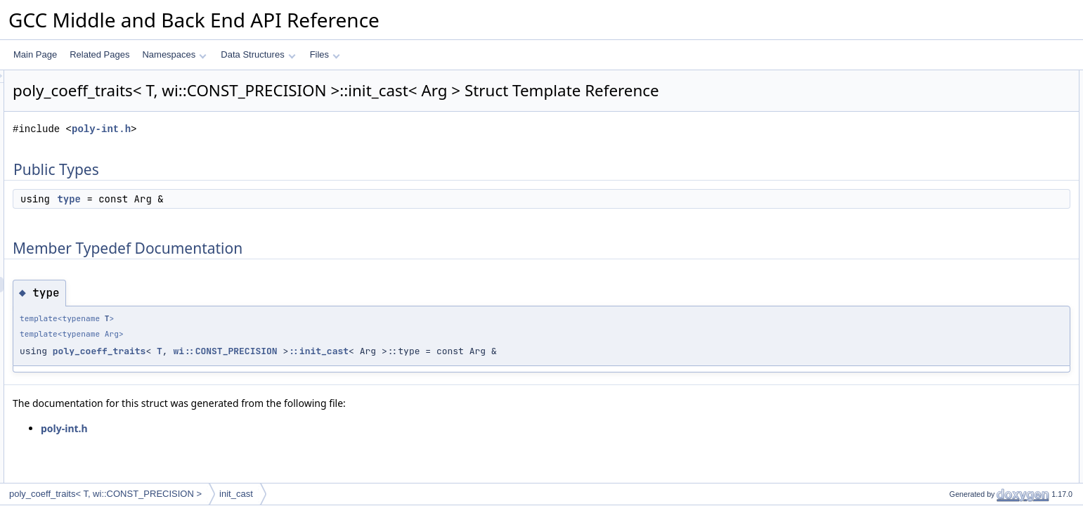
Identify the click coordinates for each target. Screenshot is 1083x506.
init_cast (236, 493)
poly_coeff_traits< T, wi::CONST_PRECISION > (105, 493)
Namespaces (174, 54)
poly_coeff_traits (275, 351)
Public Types (950, 78)
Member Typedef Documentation (987, 109)
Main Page (35, 54)
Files (325, 54)
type (245, 199)
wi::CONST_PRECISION (401, 351)
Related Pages (99, 54)
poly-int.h (276, 129)
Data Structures (258, 54)
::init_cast (494, 351)
